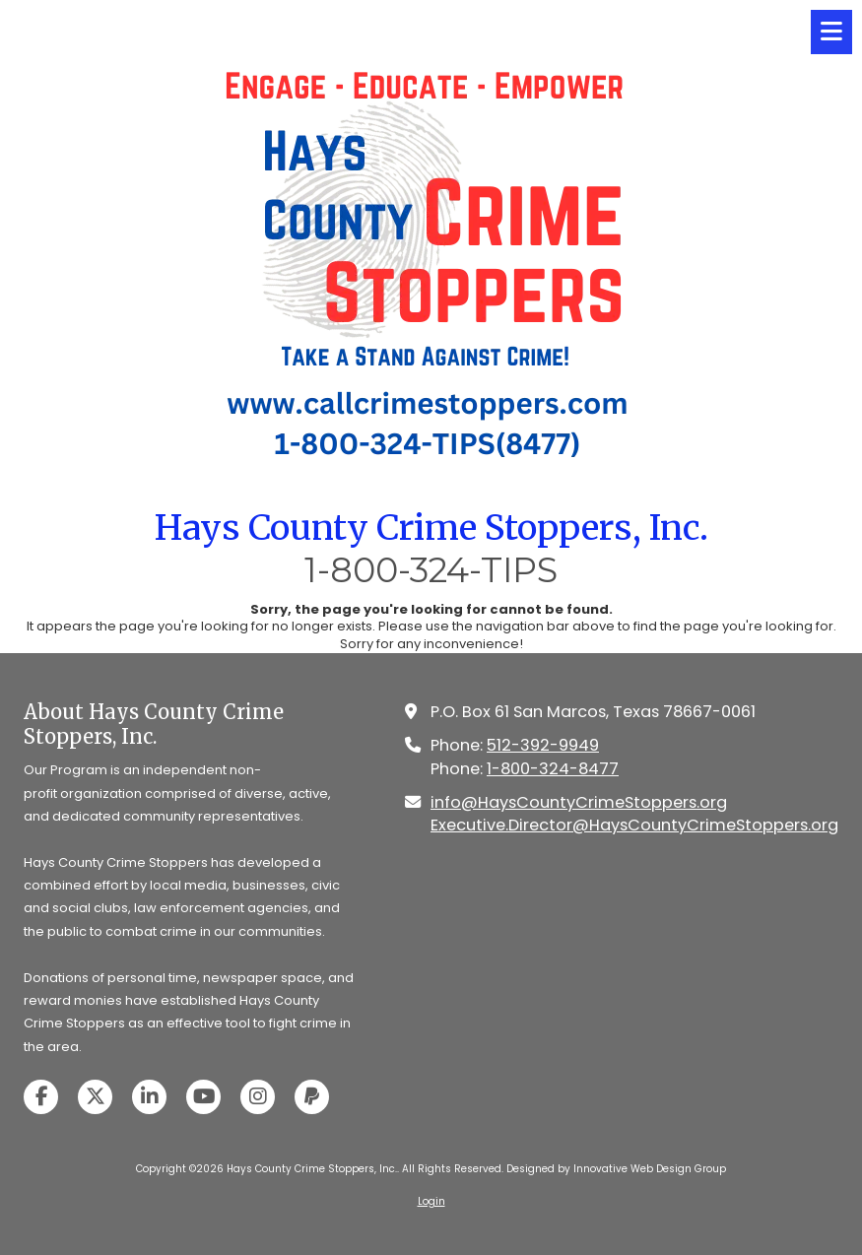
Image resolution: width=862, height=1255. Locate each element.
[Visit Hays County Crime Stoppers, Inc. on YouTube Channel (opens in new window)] (203, 1097)
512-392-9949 (543, 745)
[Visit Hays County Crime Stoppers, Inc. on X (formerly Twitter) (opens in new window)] (95, 1097)
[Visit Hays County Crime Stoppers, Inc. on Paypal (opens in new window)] (312, 1097)
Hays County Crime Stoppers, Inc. (431, 527)
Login (431, 1201)
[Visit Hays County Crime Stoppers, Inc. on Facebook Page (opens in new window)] (41, 1097)
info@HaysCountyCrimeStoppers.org (579, 802)
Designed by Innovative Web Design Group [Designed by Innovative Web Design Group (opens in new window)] (616, 1168)
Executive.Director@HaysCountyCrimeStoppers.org (634, 825)
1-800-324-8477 (553, 769)
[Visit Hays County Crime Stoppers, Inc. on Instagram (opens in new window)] (257, 1097)
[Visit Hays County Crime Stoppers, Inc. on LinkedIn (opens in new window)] (149, 1097)
